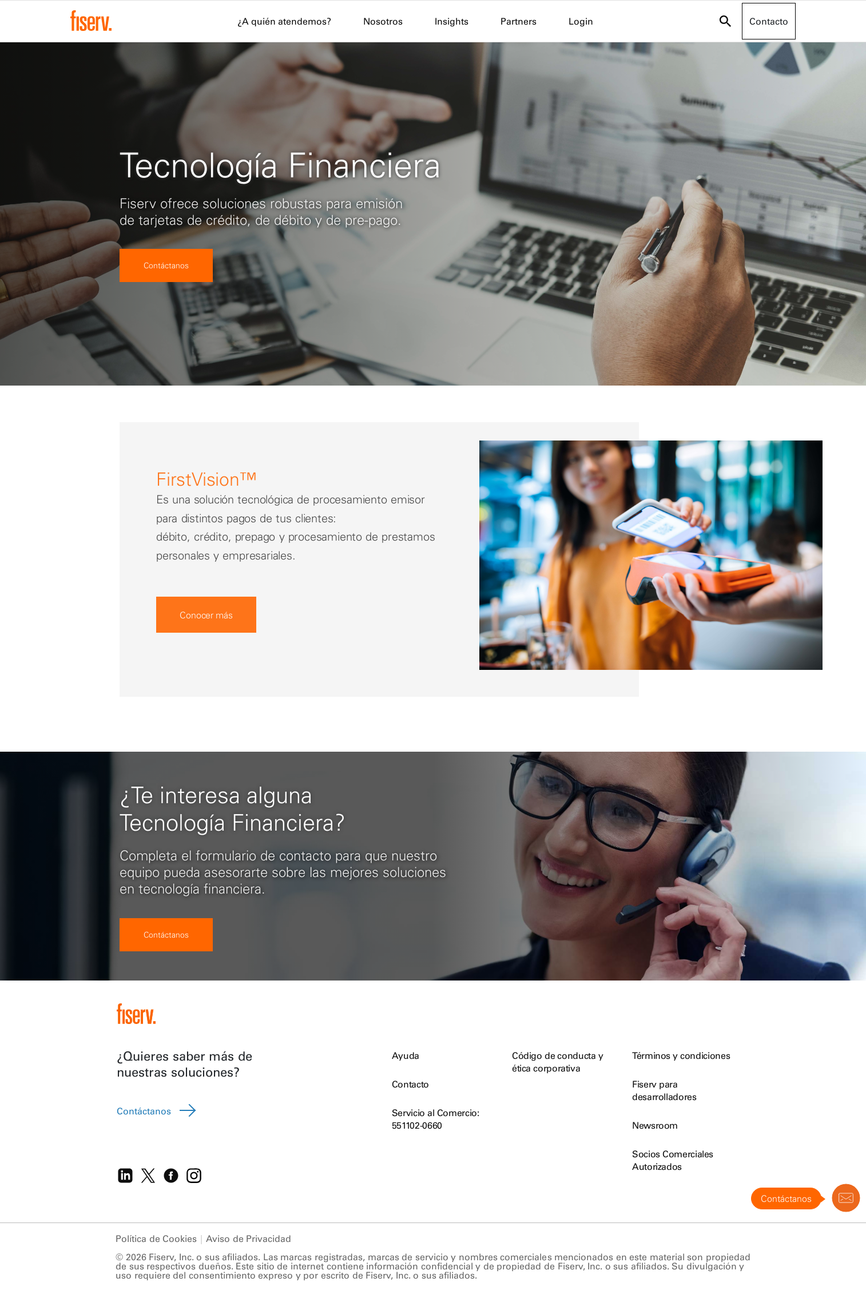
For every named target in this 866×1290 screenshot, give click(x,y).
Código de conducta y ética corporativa (557, 1062)
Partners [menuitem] (518, 21)
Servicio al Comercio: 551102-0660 (435, 1119)
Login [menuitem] (581, 21)
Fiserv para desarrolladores (664, 1090)
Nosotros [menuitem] (383, 21)
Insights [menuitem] (451, 21)
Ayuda (405, 1055)
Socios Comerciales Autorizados (672, 1160)
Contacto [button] (768, 21)
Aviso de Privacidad (248, 1238)
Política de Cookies (156, 1238)
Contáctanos (166, 265)
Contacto (410, 1084)
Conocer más (206, 615)
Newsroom (655, 1125)
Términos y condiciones (681, 1055)
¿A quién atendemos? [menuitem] (284, 21)
